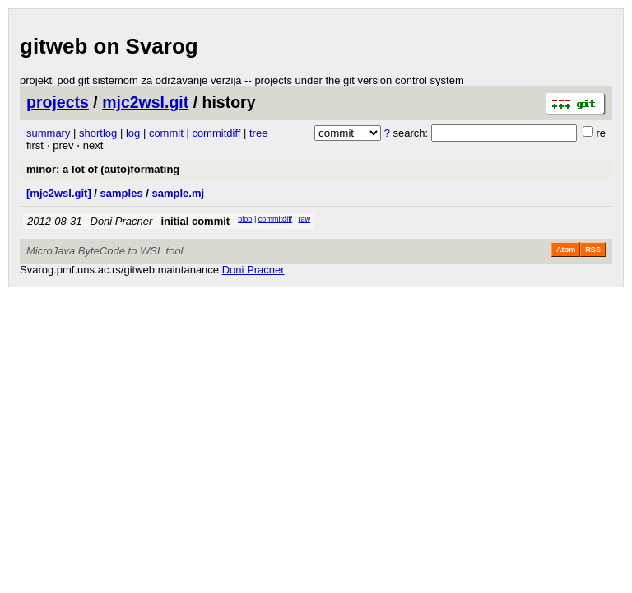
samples (121, 193)
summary (48, 133)
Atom (565, 249)
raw (305, 219)
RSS (593, 249)
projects (57, 102)
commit (166, 133)
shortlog (98, 133)
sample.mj (177, 193)
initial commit (195, 221)
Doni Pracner (122, 221)
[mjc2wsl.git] (58, 193)
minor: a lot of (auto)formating (102, 169)
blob (245, 219)
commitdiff (216, 133)
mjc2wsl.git (145, 102)
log (133, 133)
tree (258, 133)
